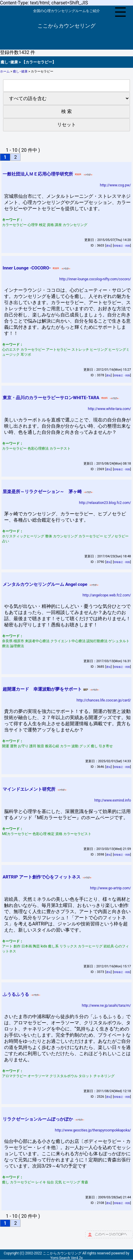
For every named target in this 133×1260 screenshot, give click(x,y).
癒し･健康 (20, 71)
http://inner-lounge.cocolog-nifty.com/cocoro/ (95, 279)
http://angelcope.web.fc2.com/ (107, 595)
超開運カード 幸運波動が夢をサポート (42, 689)
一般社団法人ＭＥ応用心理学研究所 (38, 174)
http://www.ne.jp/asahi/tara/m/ (106, 1005)
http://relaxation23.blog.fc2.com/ (105, 503)
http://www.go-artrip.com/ (110, 888)
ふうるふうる (16, 994)
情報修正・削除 (122, 245)
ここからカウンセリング (66, 26)
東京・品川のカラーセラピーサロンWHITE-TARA (51, 397)
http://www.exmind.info (112, 800)
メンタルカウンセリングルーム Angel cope (45, 584)
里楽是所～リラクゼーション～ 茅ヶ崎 (42, 491)
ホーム (5, 71)
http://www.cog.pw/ (115, 185)
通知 (108, 245)
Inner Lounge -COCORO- (27, 268)
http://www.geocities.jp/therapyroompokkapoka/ (93, 1130)
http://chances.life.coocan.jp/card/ (103, 700)
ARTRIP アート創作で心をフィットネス (42, 877)
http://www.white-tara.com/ (109, 409)
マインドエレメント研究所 (29, 789)
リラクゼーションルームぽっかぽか (38, 1119)
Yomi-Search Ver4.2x (66, 1258)
